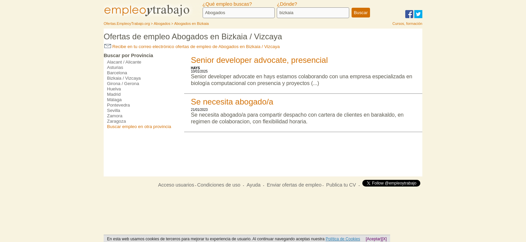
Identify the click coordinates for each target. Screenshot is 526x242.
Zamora (114, 115)
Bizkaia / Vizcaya (124, 78)
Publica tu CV (341, 185)
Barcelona (117, 72)
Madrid (114, 94)
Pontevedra (118, 105)
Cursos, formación (407, 24)
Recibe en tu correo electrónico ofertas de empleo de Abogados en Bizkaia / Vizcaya (192, 46)
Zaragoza (116, 121)
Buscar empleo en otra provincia (139, 126)
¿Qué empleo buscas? (227, 4)
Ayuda (253, 185)
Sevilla (113, 110)
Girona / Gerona (123, 83)
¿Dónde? (287, 4)
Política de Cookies (343, 239)
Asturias (115, 67)
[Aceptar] (374, 239)
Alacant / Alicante (124, 62)
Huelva (114, 88)
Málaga (114, 99)
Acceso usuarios (176, 185)
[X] (384, 239)
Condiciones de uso (219, 185)
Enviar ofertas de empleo (294, 185)
